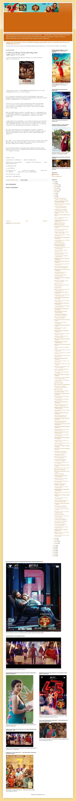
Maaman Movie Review (58, 382)
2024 (54, 545)
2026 (54, 181)
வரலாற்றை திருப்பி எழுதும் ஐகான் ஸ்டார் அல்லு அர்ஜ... (61, 230)
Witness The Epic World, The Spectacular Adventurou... (59, 245)
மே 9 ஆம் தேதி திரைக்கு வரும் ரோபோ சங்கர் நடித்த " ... (60, 525)
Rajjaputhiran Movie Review (59, 223)
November (56, 186)
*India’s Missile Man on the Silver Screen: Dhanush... (60, 312)
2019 (54, 554)
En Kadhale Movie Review (59, 514)
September (56, 190)
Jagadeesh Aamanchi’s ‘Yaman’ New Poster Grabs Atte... (61, 408)
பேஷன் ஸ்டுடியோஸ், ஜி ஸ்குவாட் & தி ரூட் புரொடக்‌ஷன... (62, 444)
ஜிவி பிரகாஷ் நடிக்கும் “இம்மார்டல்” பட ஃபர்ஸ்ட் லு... (61, 463)
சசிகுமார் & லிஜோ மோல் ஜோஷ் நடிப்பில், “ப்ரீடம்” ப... (60, 479)
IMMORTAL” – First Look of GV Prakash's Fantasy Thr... (60, 484)
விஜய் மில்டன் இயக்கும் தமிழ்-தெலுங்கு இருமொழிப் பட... (60, 422)
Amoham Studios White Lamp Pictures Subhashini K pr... (61, 304)
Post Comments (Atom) (15, 223)
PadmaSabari (56, 174)
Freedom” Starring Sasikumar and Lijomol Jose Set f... (60, 476)
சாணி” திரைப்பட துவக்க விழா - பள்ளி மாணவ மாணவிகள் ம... (61, 367)
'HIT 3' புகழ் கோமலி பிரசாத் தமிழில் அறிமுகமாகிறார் (61, 397)
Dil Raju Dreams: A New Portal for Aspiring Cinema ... (60, 342)
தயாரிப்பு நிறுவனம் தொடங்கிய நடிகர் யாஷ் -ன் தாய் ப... (61, 301)
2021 (54, 550)
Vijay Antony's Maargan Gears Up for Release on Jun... (61, 433)
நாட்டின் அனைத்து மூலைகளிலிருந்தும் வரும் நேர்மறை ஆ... (62, 306)
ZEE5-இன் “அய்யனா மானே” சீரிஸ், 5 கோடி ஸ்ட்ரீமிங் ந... (61, 533)
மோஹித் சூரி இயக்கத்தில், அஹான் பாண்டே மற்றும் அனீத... (61, 232)
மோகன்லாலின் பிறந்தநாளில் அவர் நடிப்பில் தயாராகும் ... (61, 337)
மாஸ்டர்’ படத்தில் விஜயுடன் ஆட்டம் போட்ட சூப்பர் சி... (61, 218)
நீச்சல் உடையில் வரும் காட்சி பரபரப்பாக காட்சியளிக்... (60, 317)
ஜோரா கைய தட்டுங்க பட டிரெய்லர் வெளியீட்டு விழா (61, 512)
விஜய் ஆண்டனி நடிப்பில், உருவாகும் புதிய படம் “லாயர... (61, 334)
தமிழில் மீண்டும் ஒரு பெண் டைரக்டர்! (61, 467)
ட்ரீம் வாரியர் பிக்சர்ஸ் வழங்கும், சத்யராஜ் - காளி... (60, 251)
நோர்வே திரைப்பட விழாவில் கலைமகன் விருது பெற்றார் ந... (60, 506)
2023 (54, 547)
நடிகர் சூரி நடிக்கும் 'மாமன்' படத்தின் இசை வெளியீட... (61, 536)
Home (27, 221)
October (56, 188)
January (56, 543)
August (55, 191)
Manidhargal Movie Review (59, 224)
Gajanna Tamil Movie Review (59, 469)
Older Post (45, 221)
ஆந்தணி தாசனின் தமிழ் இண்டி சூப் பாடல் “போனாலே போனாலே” (61, 267)
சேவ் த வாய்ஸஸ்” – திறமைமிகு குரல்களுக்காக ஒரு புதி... (60, 522)
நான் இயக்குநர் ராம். (58, 283)
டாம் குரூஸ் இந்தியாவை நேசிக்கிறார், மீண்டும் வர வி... (61, 381)
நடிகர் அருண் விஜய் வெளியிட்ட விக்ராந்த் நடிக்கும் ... (60, 275)
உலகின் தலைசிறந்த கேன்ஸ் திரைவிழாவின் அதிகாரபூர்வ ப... (61, 519)
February (56, 541)
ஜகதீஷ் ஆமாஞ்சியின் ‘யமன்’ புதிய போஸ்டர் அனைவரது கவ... (61, 405)
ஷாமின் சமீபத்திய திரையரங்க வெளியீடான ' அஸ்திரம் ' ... (60, 460)
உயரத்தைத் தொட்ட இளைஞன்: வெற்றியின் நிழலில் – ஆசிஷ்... (60, 210)
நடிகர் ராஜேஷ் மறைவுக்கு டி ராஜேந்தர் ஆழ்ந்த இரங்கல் (61, 241)
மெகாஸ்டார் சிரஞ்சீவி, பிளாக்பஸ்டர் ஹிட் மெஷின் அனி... (61, 370)
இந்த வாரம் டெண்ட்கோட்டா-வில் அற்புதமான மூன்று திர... (61, 281)
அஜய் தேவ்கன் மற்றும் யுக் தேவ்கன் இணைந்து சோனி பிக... (61, 391)
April (55, 538)
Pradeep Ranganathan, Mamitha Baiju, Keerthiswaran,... (61, 490)
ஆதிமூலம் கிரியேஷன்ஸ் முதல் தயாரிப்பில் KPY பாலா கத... (60, 416)
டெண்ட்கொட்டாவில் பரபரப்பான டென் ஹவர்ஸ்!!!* (61, 498)
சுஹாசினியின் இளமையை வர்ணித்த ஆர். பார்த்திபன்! (61, 435)
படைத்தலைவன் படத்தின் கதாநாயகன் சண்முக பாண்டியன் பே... (62, 378)
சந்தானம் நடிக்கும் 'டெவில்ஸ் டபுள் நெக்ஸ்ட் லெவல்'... (61, 441)
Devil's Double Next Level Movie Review (62, 384)
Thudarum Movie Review (59, 473)
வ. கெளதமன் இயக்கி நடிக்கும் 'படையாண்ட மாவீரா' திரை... (60, 207)
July (55, 193)
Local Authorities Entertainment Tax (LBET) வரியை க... (61, 221)
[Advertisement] (38, 23)
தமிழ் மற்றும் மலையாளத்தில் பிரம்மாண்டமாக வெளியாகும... (61, 387)
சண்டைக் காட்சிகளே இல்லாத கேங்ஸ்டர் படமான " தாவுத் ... (60, 199)
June (55, 195)
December (56, 184)
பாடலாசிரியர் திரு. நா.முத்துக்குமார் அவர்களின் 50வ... (61, 256)
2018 (54, 555)
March (55, 540)
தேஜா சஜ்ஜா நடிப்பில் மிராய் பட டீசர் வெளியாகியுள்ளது (61, 248)
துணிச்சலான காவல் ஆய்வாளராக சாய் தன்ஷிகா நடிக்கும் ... (61, 290)
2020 (54, 552)
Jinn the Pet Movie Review (59, 242)
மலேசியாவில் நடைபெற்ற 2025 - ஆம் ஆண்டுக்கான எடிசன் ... (61, 295)
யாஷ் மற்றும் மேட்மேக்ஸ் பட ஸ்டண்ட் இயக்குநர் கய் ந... (62, 235)
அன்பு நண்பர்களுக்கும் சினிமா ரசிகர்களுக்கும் (60, 323)
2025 (54, 183)
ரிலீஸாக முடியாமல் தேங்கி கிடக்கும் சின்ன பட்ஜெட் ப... (61, 285)
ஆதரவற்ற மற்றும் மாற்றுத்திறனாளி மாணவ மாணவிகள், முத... (61, 501)
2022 (54, 549)
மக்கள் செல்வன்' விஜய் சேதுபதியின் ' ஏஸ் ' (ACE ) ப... (61, 372)
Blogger (43, 794)
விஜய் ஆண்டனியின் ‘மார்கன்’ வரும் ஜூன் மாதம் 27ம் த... (61, 430)
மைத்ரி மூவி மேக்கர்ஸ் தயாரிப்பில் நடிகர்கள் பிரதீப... (61, 487)
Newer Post (8, 221)
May (55, 196)
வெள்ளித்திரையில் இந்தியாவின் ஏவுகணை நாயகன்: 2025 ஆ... (60, 315)
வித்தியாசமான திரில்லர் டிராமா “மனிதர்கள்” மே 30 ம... (60, 273)
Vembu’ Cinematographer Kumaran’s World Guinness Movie (61, 202)
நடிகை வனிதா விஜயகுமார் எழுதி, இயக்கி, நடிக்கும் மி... (61, 253)
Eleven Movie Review (58, 389)
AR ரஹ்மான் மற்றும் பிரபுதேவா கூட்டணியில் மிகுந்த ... (60, 457)
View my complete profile (57, 176)
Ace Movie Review (57, 287)
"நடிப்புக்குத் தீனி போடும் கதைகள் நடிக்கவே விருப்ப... (61, 527)
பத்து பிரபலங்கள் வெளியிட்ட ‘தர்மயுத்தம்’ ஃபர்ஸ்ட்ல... (60, 455)
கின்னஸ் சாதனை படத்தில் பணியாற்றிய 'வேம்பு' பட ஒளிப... (62, 204)
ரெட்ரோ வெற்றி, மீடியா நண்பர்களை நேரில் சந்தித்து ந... (61, 516)
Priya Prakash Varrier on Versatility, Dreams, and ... (61, 530)
